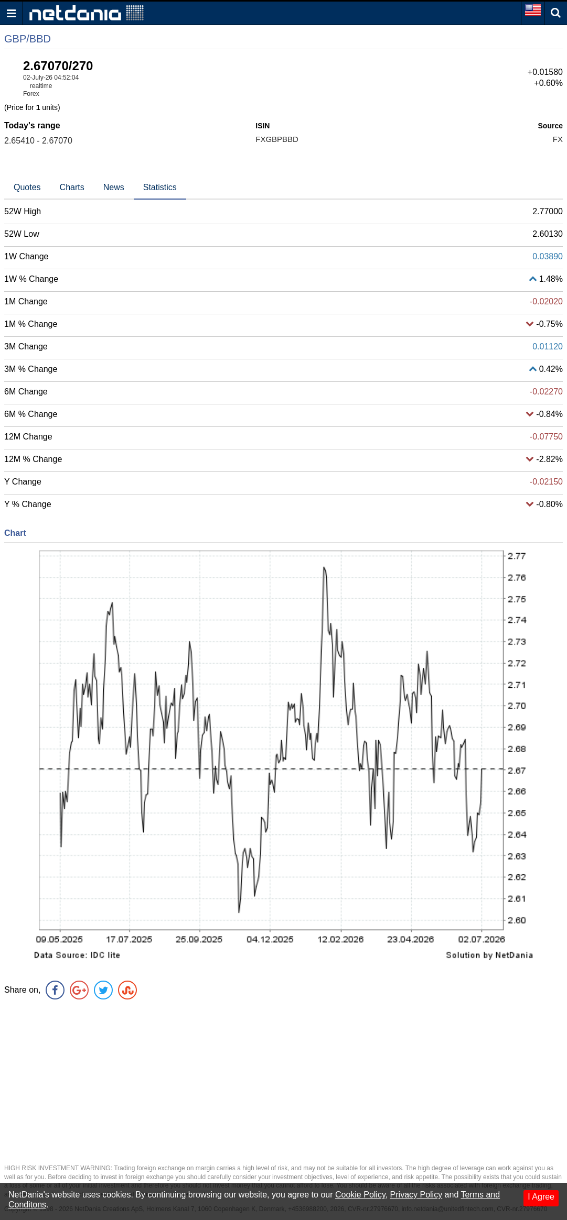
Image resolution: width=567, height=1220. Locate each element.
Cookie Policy (360, 1194)
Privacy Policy (416, 1194)
